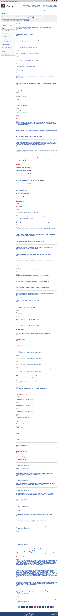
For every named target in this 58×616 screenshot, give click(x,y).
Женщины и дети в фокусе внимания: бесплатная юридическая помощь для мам (30, 46)
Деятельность (16, 10)
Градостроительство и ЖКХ (21, 421)
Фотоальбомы (6, 36)
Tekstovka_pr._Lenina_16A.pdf (21, 183)
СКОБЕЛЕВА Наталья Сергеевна (22, 464)
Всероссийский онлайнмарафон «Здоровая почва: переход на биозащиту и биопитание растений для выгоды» (36, 306)
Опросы (4, 51)
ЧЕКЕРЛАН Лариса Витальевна (21, 499)
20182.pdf (18, 196)
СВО (55, 5)
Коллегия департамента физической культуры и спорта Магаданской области (30, 210)
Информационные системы (21, 409)
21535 (51, 607)
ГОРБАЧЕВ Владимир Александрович (22, 468)
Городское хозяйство (26, 10)
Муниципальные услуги (36, 5)
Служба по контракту (36, 6)
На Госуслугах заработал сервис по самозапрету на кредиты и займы (29, 375)
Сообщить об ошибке (54, 614)
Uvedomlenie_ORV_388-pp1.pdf (21, 173)
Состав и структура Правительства (23, 445)
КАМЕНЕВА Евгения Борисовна (21, 489)
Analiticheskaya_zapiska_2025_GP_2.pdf (23, 167)
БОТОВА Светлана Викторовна (21, 478)
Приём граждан (26, 5)
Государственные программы (21, 398)
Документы (36, 10)
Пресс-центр (44, 10)
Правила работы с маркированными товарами (24, 34)
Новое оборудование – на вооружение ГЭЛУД (24, 204)
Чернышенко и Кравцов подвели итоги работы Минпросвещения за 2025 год (30, 241)
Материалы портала (7, 44)
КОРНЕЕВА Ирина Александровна (22, 459)
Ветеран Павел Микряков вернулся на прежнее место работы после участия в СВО (31, 362)
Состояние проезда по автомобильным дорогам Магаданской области (29, 52)
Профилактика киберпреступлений (49, 6)
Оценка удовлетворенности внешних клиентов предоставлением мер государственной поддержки (34, 514)
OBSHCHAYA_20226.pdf (20, 193)
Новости (5, 28)
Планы (17, 415)
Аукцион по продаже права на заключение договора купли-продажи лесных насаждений (32, 317)
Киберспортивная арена (20, 339)
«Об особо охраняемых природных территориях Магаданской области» (29, 136)
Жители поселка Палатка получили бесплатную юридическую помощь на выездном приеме (32, 275)
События (5, 39)
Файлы (4, 33)
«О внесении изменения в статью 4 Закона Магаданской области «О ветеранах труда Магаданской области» (36, 130)
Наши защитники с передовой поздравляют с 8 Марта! (26, 351)
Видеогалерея (6, 41)
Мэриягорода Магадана (9, 6)
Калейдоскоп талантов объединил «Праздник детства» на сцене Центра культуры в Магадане (33, 254)
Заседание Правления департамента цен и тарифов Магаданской (28, 269)
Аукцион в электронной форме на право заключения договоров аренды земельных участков (32, 287)
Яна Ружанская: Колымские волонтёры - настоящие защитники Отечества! (30, 357)
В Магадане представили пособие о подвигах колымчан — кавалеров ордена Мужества (32, 216)
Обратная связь (52, 10)
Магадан (3, 10)
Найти (26, 20)
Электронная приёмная (47, 5)
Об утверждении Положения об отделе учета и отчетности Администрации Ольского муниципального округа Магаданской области (36, 110)
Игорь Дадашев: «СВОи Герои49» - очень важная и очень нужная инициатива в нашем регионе (33, 333)
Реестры (17, 433)
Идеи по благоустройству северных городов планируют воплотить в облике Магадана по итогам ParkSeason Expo (36, 84)
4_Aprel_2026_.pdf (19, 186)
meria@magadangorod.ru (30, 615)
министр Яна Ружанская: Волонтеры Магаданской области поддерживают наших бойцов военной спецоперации (34, 382)
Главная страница (3, 13)
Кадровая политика (19, 427)
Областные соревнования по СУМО (22, 345)
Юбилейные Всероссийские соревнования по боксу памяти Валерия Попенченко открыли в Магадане (34, 260)
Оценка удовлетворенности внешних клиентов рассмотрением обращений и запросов (32, 520)
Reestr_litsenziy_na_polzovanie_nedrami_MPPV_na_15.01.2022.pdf (27, 180)
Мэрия (8, 10)
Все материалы (6, 25)
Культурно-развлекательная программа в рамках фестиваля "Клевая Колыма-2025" (31, 388)
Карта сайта (55, 613)
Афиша (28, 6)
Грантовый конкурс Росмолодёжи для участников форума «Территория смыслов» (30, 64)
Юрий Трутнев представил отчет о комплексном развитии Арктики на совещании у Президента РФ (34, 40)
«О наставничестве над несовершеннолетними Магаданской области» (29, 116)
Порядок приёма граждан (20, 403)
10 (45, 607)
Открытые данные (6, 54)
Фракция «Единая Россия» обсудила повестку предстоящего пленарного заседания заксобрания (33, 222)
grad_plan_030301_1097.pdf (21, 170)
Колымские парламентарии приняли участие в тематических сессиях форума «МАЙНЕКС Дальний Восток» (35, 228)
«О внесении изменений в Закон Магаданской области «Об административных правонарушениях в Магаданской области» (34, 94)
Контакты (18, 439)
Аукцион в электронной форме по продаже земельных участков (27, 300)
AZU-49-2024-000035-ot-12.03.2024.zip (23, 177)
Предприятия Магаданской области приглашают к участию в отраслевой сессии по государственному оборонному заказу (35, 77)
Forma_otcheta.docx (19, 190)
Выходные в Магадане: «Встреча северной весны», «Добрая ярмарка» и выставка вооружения (33, 70)
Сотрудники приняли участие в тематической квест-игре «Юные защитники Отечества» (32, 281)
